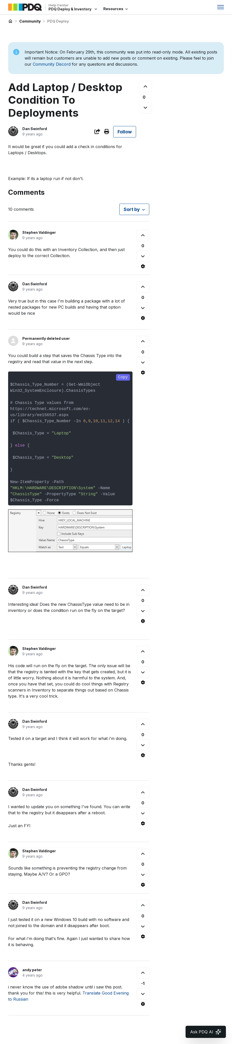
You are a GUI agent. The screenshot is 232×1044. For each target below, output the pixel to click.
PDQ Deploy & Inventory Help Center (10, 21)
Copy (123, 377)
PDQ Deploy (58, 21)
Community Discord (52, 64)
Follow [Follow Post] (125, 131)
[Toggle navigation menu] (220, 7)
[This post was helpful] (145, 86)
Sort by (132, 209)
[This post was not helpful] (145, 107)
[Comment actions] (142, 266)
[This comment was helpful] (143, 235)
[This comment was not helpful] (143, 256)
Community (30, 21)
